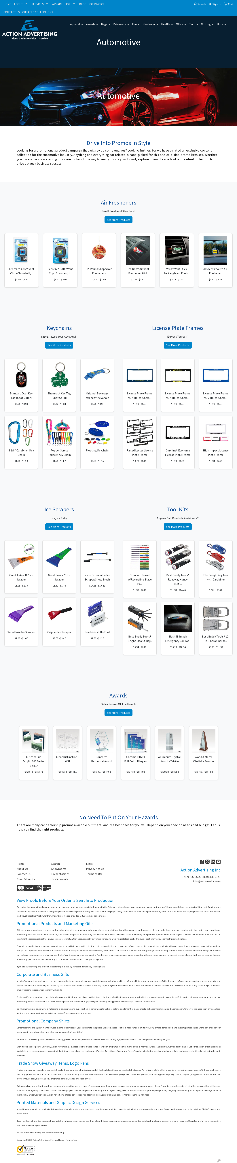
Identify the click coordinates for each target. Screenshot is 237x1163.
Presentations (60, 874)
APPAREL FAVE (61, 4)
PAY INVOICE (97, 4)
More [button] (220, 24)
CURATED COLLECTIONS (37, 12)
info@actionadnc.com (207, 881)
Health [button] (165, 24)
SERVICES (38, 4)
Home (20, 863)
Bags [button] (104, 24)
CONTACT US (11, 12)
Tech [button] (192, 24)
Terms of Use (94, 874)
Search (200, 4)
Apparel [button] (75, 24)
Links (89, 863)
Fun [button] (134, 24)
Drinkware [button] (119, 24)
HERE (102, 966)
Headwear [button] (149, 24)
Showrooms (58, 869)
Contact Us (24, 874)
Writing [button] (206, 24)
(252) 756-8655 (191, 877)
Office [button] (179, 24)
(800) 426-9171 (211, 877)
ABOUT (18, 4)
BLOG (82, 4)
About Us (22, 869)
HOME (7, 4)
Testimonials (59, 879)
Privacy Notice (95, 869)
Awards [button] (90, 24)
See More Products (118, 220)
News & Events (26, 879)
